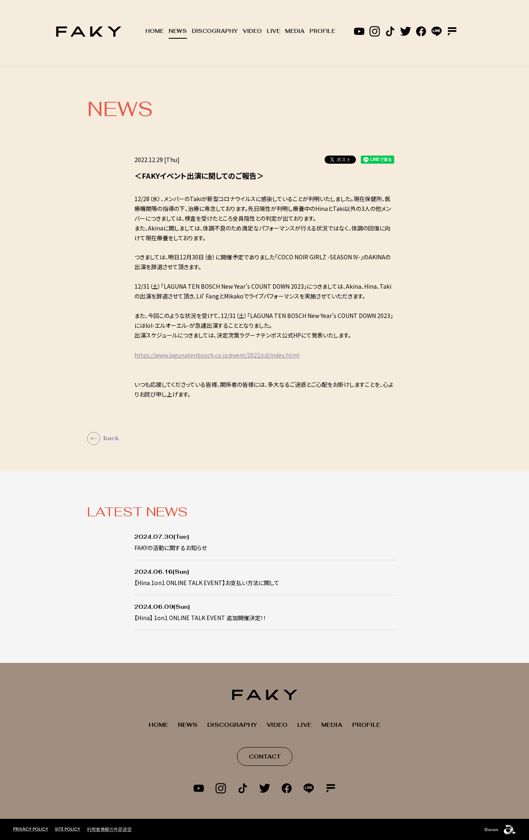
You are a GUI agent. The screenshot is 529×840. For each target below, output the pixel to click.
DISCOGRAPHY (215, 31)
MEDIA (295, 31)
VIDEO (252, 31)
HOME (154, 31)
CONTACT (265, 756)
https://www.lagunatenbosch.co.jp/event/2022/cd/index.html (216, 355)
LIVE (273, 31)
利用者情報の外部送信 (109, 828)
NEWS (178, 31)
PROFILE (322, 31)
